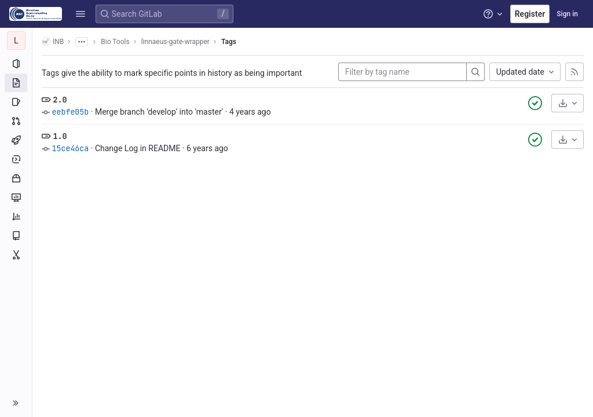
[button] (80, 14)
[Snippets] (16, 255)
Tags (228, 42)
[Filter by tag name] (402, 72)
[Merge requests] (16, 121)
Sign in (567, 14)
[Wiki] (16, 235)
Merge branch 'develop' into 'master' (159, 111)
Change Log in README (137, 148)
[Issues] (16, 102)
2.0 (60, 99)
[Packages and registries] (16, 178)
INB (53, 41)
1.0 (60, 136)
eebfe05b (70, 112)
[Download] (567, 103)
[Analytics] (16, 216)
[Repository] (16, 83)
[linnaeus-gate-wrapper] (16, 40)
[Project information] (16, 63)
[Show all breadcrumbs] (81, 41)
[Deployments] (16, 159)
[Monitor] (16, 197)
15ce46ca (70, 148)
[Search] (475, 72)
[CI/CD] (16, 140)
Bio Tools (115, 42)
